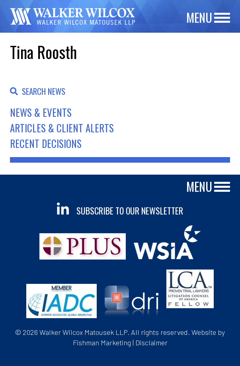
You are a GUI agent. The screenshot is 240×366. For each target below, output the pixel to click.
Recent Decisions (46, 143)
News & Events (41, 112)
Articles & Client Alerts (62, 127)
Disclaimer (151, 342)
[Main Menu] (222, 18)
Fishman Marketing (102, 342)
